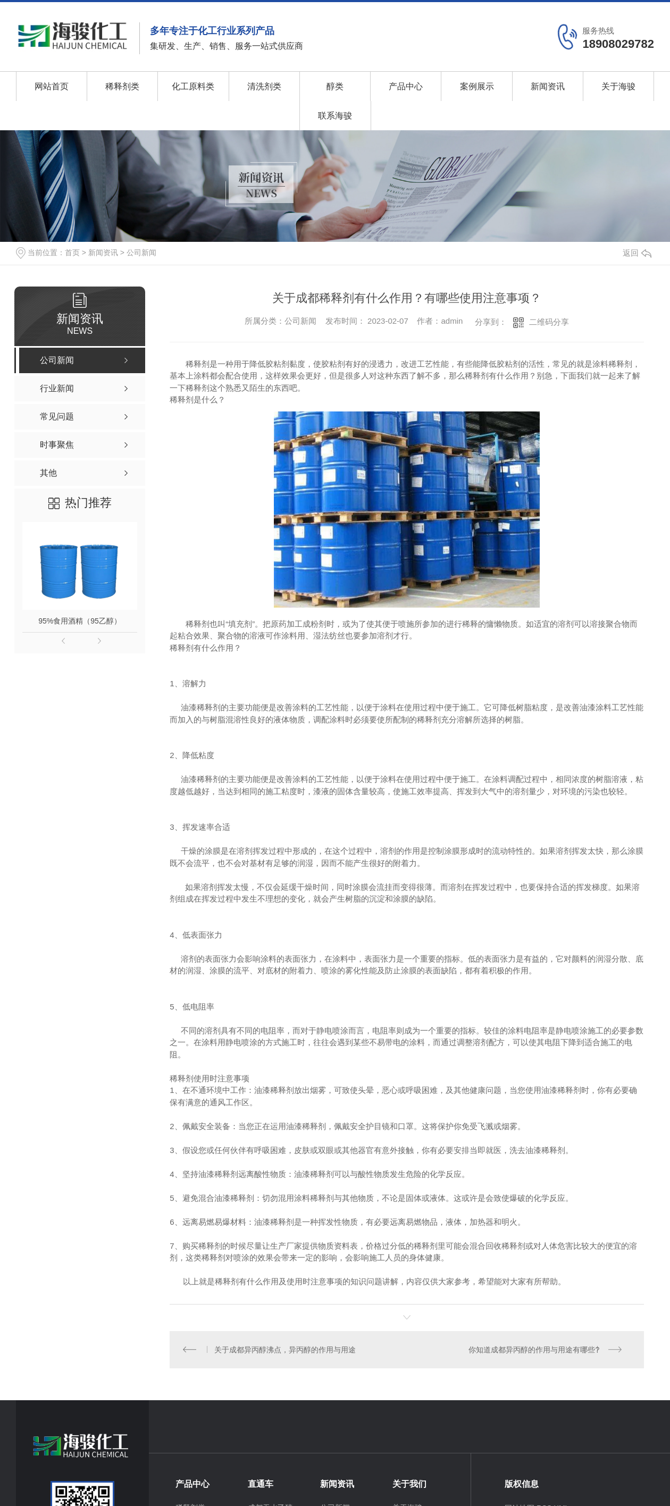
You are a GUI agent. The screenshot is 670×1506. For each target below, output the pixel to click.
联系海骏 (335, 115)
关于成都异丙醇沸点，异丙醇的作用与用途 (285, 1349)
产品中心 (406, 86)
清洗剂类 (264, 86)
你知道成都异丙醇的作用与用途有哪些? (533, 1349)
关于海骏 (618, 86)
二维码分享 (549, 321)
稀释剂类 (122, 86)
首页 (72, 252)
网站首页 (52, 86)
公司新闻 (141, 252)
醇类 (335, 86)
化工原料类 (193, 86)
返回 (637, 252)
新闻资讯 (548, 86)
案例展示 (477, 86)
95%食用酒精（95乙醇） (79, 621)
